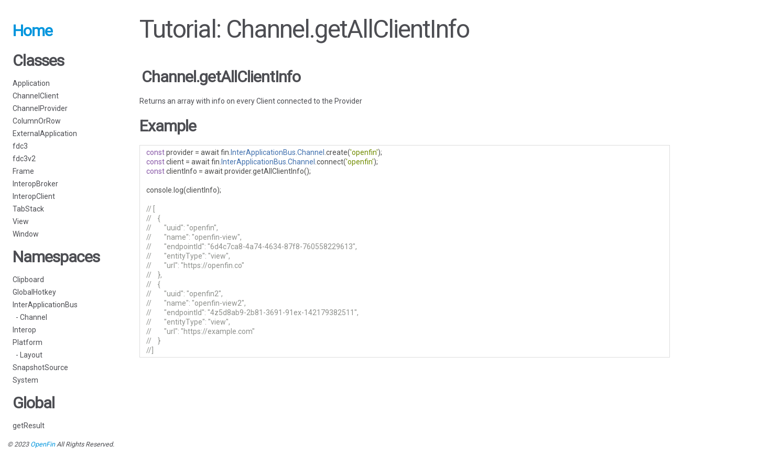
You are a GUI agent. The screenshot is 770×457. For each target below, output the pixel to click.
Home (32, 30)
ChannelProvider (40, 108)
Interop (24, 330)
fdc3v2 (24, 158)
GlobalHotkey (34, 292)
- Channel (30, 317)
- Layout (27, 355)
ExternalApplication (45, 133)
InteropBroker (35, 184)
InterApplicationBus (45, 304)
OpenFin (42, 444)
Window (26, 234)
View (21, 221)
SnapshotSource (40, 367)
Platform (27, 342)
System (25, 380)
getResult (29, 425)
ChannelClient (36, 96)
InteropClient (34, 196)
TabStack (28, 209)
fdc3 (20, 146)
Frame (23, 171)
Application (31, 83)
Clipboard (28, 279)
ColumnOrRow (37, 121)
